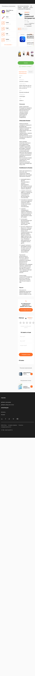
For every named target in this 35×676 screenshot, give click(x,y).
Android (24, 28)
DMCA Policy (4, 425)
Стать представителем (25, 309)
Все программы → (8, 44)
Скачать (26, 63)
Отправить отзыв (26, 354)
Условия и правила (12, 425)
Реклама (3, 414)
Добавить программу (6, 402)
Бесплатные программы (23, 6)
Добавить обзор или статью (7, 404)
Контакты (3, 412)
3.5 (27, 21)
